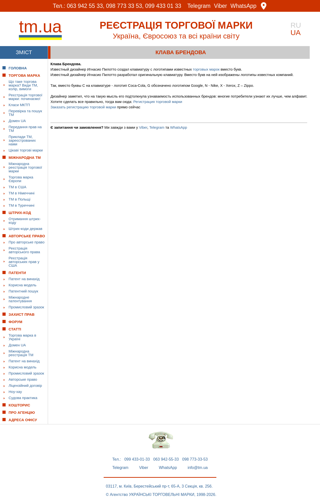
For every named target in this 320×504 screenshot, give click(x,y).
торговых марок (206, 69)
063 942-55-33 (166, 459)
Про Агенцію (22, 412)
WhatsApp (244, 6)
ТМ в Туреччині (21, 205)
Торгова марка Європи (21, 179)
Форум (15, 322)
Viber (220, 6)
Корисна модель (23, 285)
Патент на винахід (24, 279)
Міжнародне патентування (20, 299)
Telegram (199, 6)
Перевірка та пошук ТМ (25, 112)
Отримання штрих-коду (25, 220)
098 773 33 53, (125, 6)
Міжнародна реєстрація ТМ (21, 353)
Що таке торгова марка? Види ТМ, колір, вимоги (23, 85)
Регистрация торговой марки (157, 102)
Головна (18, 68)
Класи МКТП (19, 105)
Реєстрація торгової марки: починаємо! (25, 97)
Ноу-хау (15, 391)
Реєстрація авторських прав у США (24, 261)
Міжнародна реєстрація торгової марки (25, 167)
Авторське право (23, 379)
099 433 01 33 (163, 6)
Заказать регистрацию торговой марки (83, 107)
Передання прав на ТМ (25, 128)
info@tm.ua (198, 468)
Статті (15, 329)
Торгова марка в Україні (22, 337)
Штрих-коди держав (25, 228)
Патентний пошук (23, 291)
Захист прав (22, 314)
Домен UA (17, 121)
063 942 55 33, (85, 6)
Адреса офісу (23, 420)
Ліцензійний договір (25, 385)
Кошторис (19, 405)
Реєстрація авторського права (24, 250)
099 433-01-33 (137, 459)
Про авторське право (27, 242)
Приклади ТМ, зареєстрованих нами (22, 140)
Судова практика (23, 398)
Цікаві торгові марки (26, 150)
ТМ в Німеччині (22, 193)
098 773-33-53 (195, 459)
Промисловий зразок (26, 307)
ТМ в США (17, 187)
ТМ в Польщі (19, 199)
